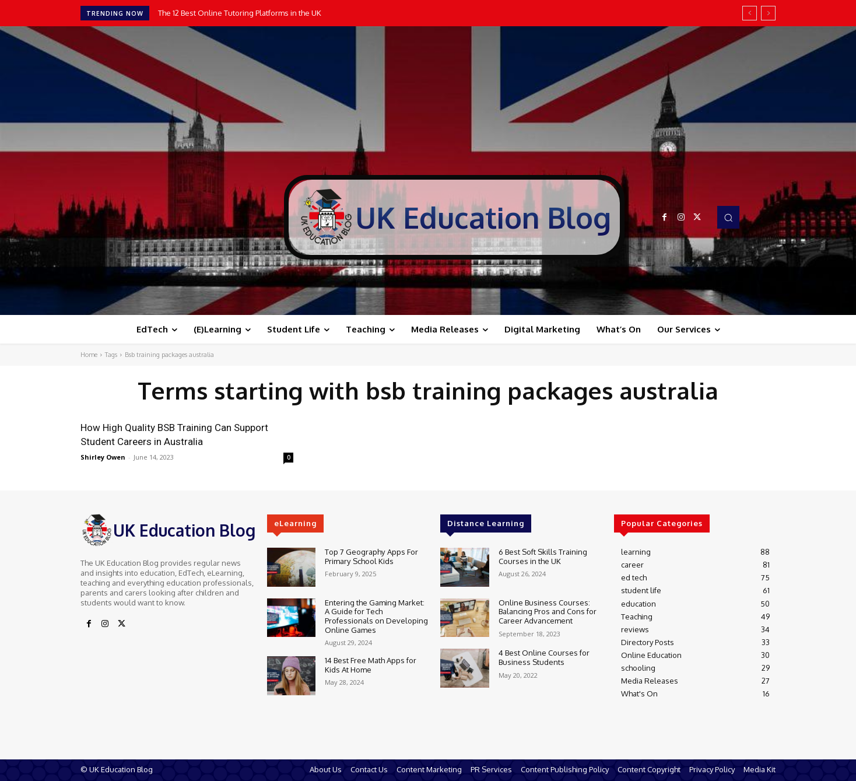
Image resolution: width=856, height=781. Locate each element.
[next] (768, 13)
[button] (728, 217)
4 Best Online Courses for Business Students (544, 657)
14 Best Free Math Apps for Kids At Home (370, 665)
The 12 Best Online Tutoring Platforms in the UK (239, 12)
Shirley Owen (102, 457)
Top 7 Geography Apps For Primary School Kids (371, 556)
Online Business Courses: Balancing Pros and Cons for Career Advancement (548, 611)
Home (88, 355)
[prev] (749, 13)
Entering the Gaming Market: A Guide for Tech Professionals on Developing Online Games (376, 616)
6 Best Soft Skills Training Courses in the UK (543, 556)
